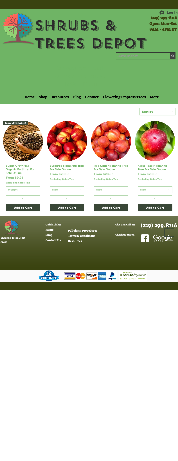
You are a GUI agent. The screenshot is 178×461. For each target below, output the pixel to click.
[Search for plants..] (140, 56)
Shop (49, 235)
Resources (75, 241)
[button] (60, 96)
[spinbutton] (23, 199)
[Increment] (37, 199)
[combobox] (157, 111)
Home (49, 230)
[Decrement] (8, 199)
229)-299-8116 (164, 17)
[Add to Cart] (23, 207)
